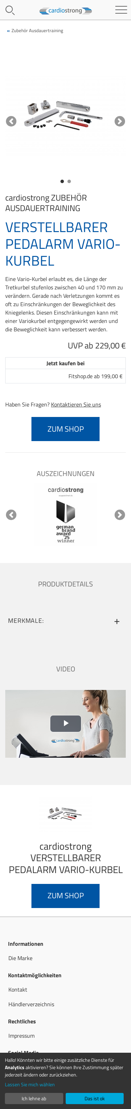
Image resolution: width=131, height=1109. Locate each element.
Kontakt (17, 989)
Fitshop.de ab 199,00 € (95, 376)
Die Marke (20, 958)
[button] (11, 121)
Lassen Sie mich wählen (30, 1084)
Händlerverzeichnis (31, 1004)
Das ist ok (95, 1098)
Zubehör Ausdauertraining (37, 30)
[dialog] (65, 1081)
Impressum (21, 1035)
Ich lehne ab (34, 1098)
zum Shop (66, 429)
